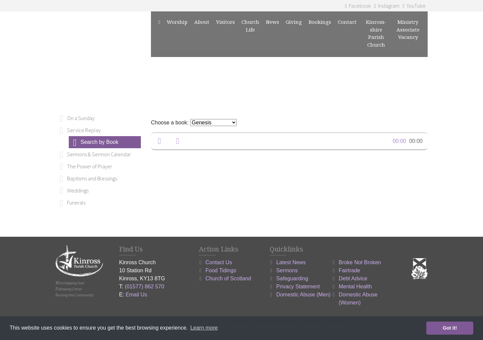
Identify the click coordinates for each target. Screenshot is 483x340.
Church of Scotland (228, 278)
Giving (294, 21)
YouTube (414, 5)
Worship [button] (177, 21)
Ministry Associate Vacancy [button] (408, 29)
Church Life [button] (250, 25)
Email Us (136, 294)
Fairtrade (349, 270)
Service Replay (84, 130)
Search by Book (99, 142)
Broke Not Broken (360, 262)
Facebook (358, 5)
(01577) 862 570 (144, 286)
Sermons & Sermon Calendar (99, 154)
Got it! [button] (450, 328)
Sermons (287, 270)
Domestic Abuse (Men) (303, 294)
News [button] (272, 21)
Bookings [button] (320, 21)
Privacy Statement (298, 286)
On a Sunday (81, 118)
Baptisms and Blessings (92, 178)
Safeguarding (292, 278)
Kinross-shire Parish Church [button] (376, 33)
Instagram (386, 5)
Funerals (76, 202)
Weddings (78, 190)
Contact (347, 21)
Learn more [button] (204, 328)
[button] (159, 141)
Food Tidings (221, 270)
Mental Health (355, 286)
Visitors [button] (225, 21)
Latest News (291, 262)
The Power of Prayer (89, 166)
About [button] (201, 21)
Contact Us (219, 262)
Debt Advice (353, 278)
